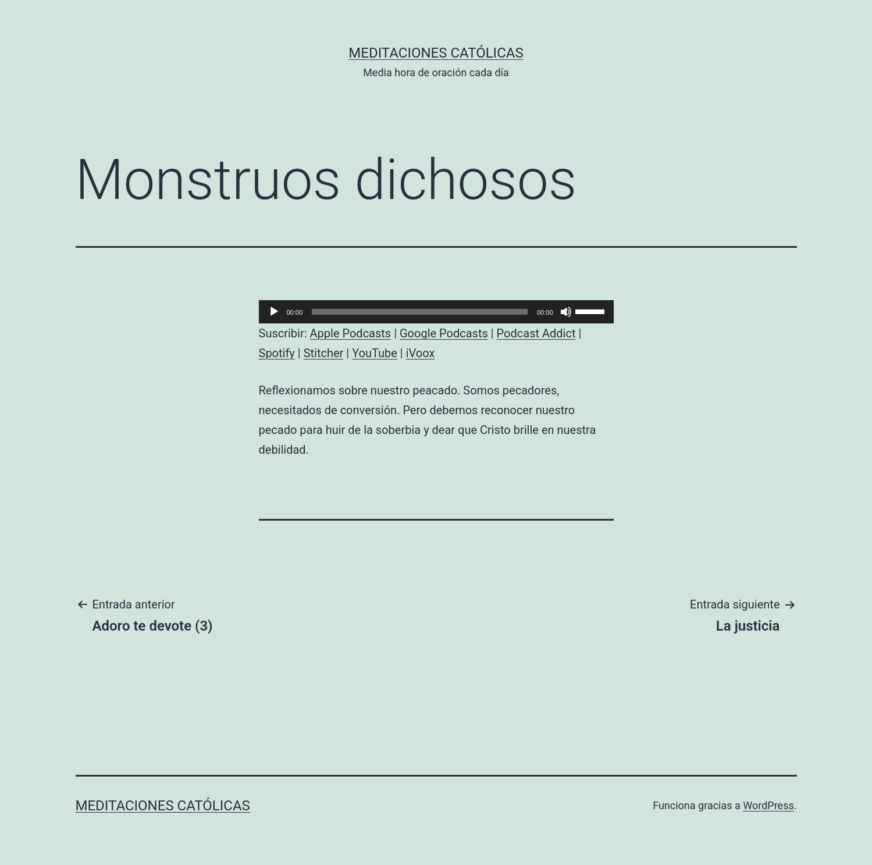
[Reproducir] (274, 312)
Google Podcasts (444, 333)
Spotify (277, 353)
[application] (436, 311)
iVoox (420, 353)
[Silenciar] (566, 312)
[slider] (420, 312)
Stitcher (324, 353)
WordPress (768, 805)
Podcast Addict (536, 333)
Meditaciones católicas (435, 53)
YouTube (374, 353)
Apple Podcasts (350, 333)
